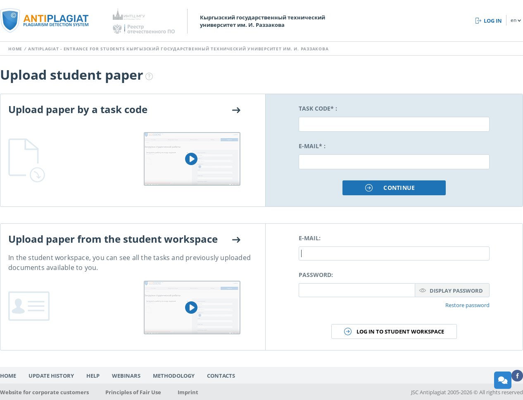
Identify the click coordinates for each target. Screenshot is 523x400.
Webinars (126, 375)
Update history (51, 375)
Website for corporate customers (44, 392)
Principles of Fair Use (133, 392)
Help (93, 375)
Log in (493, 20)
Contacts (221, 375)
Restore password (467, 305)
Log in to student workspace (400, 331)
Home (15, 49)
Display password (456, 290)
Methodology (174, 375)
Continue (399, 188)
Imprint (188, 392)
